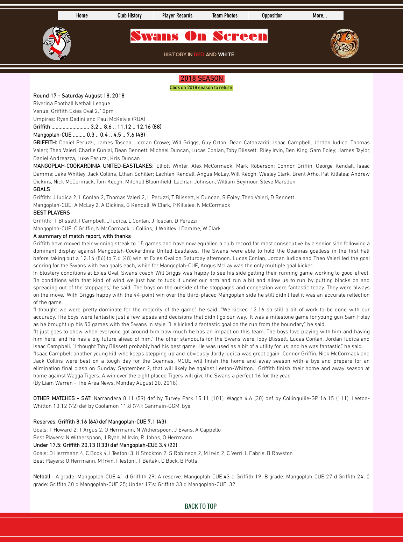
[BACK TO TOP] (200, 506)
